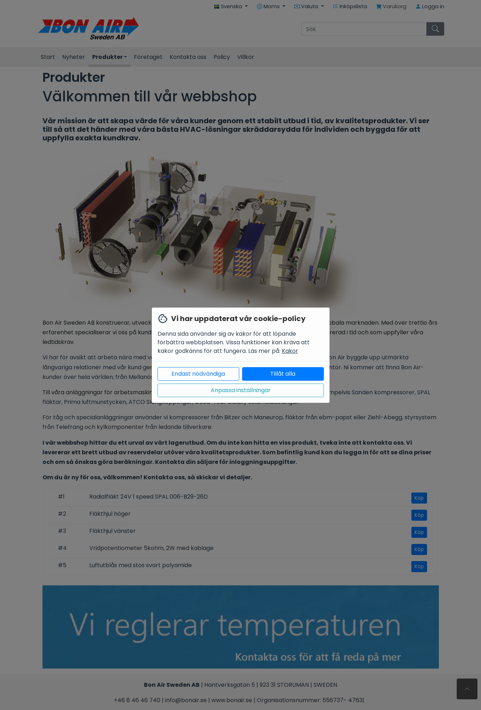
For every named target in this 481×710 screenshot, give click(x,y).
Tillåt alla (282, 374)
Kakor (290, 351)
